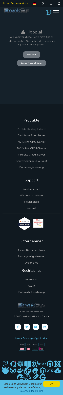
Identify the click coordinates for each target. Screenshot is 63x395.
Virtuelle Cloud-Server (31, 155)
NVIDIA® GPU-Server (31, 142)
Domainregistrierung (31, 167)
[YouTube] (36, 327)
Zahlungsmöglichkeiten (31, 256)
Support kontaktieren (31, 63)
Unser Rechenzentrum (15, 3)
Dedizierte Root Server (31, 135)
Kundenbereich (31, 189)
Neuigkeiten (31, 202)
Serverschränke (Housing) (31, 161)
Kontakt (31, 208)
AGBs (31, 286)
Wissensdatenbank (31, 195)
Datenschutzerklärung (31, 292)
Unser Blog (31, 263)
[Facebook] (18, 327)
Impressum (31, 279)
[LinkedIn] (45, 327)
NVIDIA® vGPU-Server (31, 148)
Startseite (31, 54)
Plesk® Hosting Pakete (31, 129)
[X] (27, 327)
